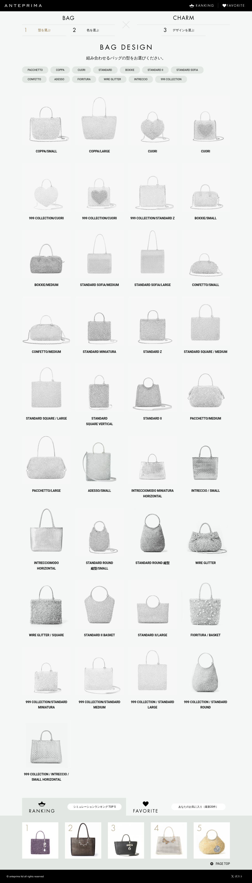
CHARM (183, 18)
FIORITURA (84, 79)
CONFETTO (34, 79)
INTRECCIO (140, 79)
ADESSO (59, 79)
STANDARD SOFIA (187, 70)
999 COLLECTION (171, 79)
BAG (68, 18)
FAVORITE (235, 5)
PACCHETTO (35, 70)
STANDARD (105, 70)
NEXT (237, 840)
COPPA (60, 70)
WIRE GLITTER (112, 79)
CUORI (81, 70)
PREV (14, 840)
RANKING (201, 5)
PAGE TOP (223, 863)
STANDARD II (155, 70)
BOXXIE (129, 70)
